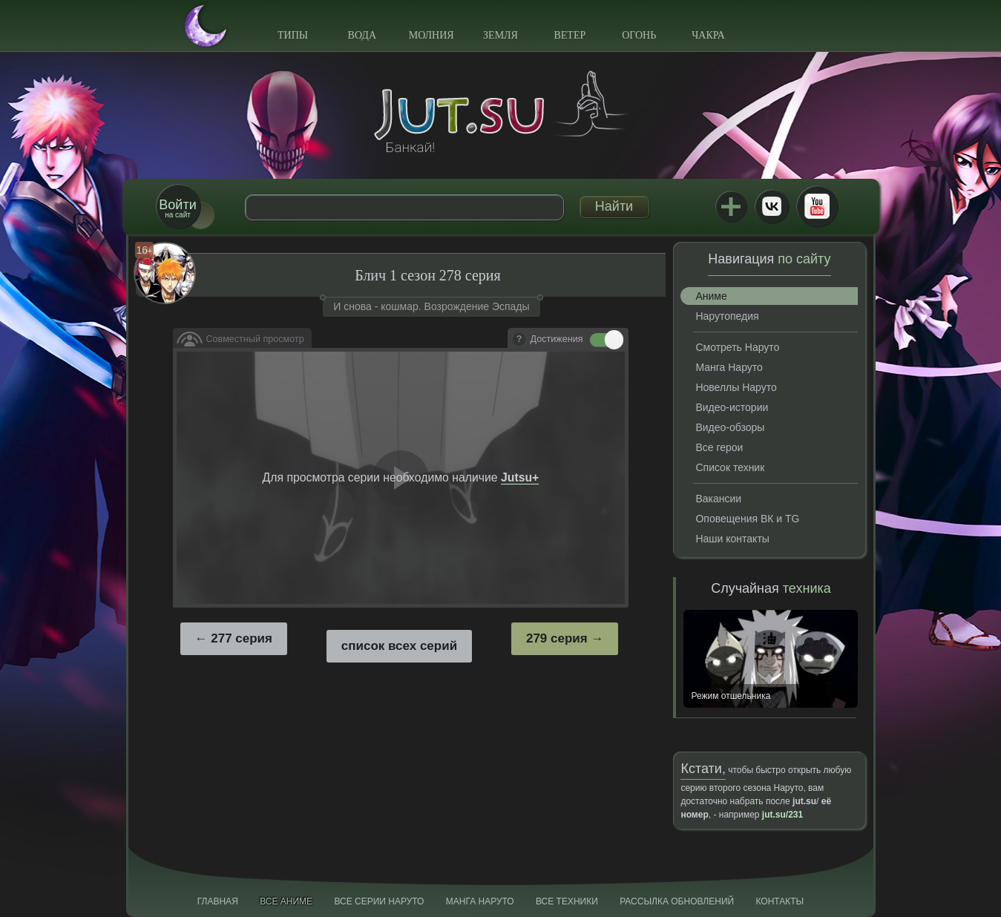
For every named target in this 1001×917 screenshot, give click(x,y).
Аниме (710, 296)
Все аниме (286, 901)
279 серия (557, 638)
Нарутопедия (726, 316)
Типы (293, 35)
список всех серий (399, 646)
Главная (217, 901)
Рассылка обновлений (677, 901)
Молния (431, 35)
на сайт (177, 208)
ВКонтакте (772, 206)
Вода (362, 35)
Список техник (729, 467)
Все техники (567, 901)
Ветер (569, 35)
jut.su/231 (782, 814)
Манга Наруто (728, 367)
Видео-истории (731, 407)
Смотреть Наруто (737, 347)
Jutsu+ (730, 206)
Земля (500, 35)
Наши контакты (732, 539)
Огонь (639, 35)
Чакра (708, 35)
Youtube (817, 206)
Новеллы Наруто (735, 387)
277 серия (241, 638)
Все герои (719, 447)
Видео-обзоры (729, 427)
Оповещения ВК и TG (747, 519)
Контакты (780, 901)
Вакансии (718, 498)
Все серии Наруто (379, 901)
